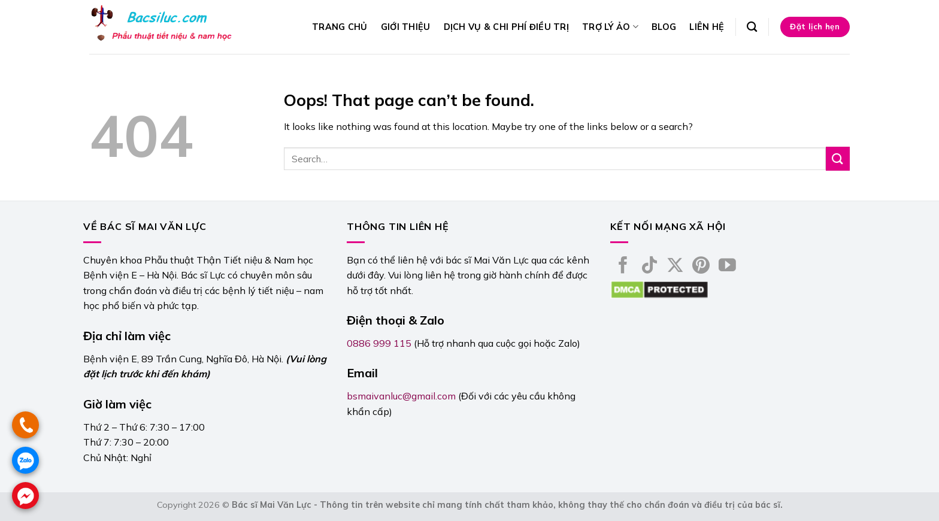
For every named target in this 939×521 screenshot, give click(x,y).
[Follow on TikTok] (649, 266)
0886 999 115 (379, 343)
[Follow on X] (675, 266)
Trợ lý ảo (610, 26)
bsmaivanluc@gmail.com (401, 396)
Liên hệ (706, 27)
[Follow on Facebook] (623, 266)
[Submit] (838, 158)
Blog (664, 27)
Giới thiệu (406, 27)
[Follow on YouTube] (727, 266)
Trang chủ (340, 27)
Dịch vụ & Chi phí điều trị (507, 27)
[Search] (752, 27)
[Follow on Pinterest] (701, 266)
